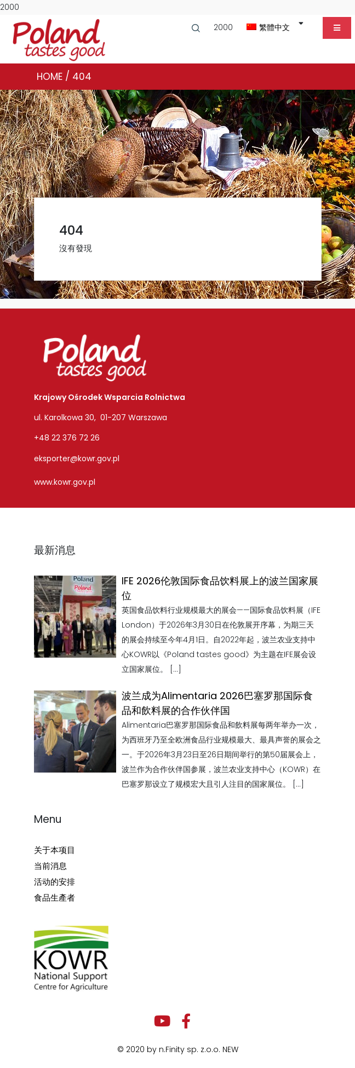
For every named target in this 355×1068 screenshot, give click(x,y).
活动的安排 (54, 881)
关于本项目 (54, 850)
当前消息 (50, 866)
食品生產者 (54, 897)
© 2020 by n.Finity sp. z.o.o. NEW (177, 1049)
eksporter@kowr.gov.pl (76, 458)
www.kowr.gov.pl (64, 482)
